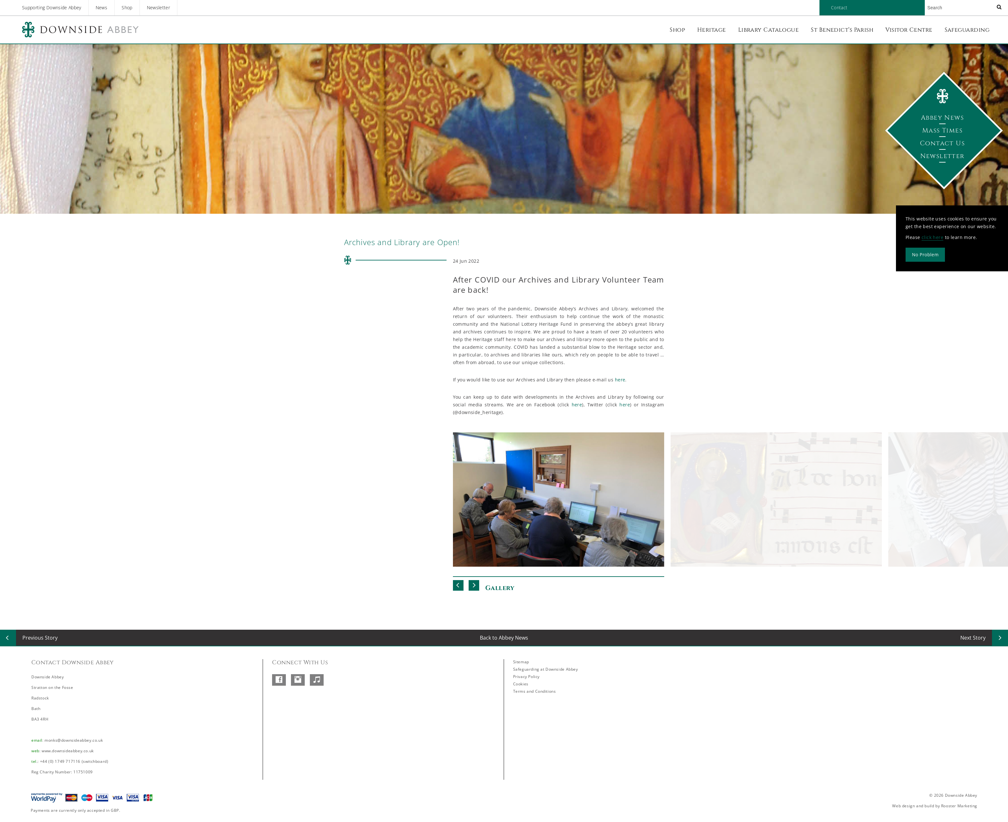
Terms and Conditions (534, 691)
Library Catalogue (768, 30)
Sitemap (521, 662)
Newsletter (158, 7)
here (620, 380)
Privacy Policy (526, 676)
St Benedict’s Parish (842, 30)
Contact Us (942, 143)
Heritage (711, 30)
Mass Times (942, 130)
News (101, 7)
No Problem (925, 254)
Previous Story (40, 637)
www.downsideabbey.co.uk (68, 751)
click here (932, 237)
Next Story (973, 637)
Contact (839, 7)
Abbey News (942, 117)
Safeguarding (967, 30)
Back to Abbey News (504, 637)
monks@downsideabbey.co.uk (73, 740)
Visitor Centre (908, 30)
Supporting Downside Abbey (51, 7)
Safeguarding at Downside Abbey (545, 669)
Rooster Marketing (959, 806)
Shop (127, 7)
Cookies (520, 684)
